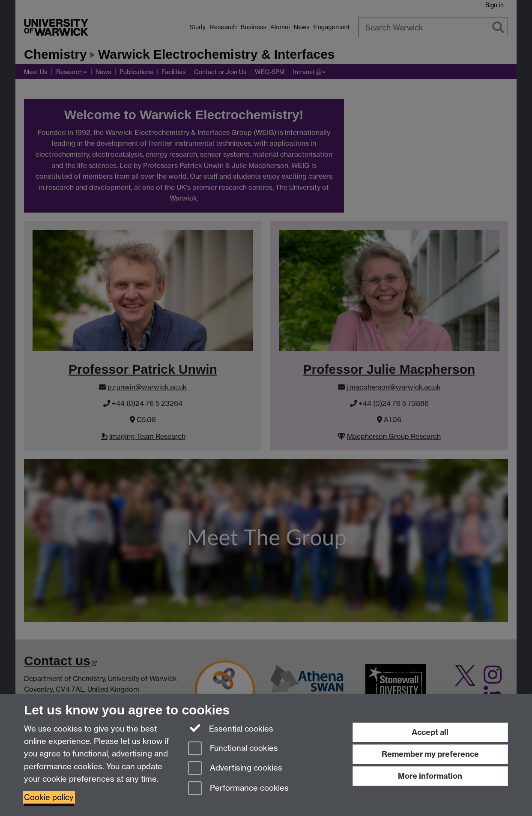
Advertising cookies (235, 769)
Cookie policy (49, 797)
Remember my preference (430, 754)
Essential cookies (230, 728)
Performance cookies (238, 789)
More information (430, 776)
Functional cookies (233, 749)
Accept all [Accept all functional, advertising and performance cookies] (430, 732)
